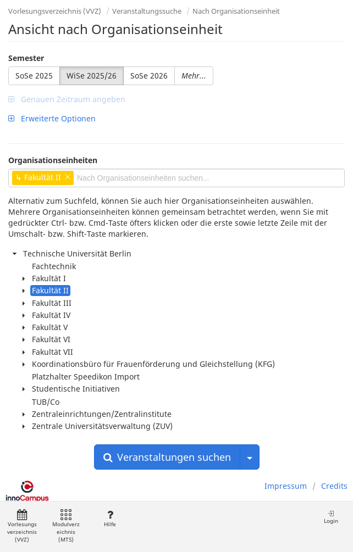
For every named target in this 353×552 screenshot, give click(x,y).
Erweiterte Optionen (52, 118)
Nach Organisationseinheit (236, 11)
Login (331, 517)
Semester (26, 58)
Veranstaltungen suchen (167, 457)
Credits (334, 486)
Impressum (285, 486)
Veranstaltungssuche (146, 11)
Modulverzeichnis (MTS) (66, 526)
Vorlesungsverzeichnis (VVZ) (54, 11)
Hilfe (109, 519)
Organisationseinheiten (52, 160)
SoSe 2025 (34, 75)
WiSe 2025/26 (92, 75)
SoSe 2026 (149, 75)
